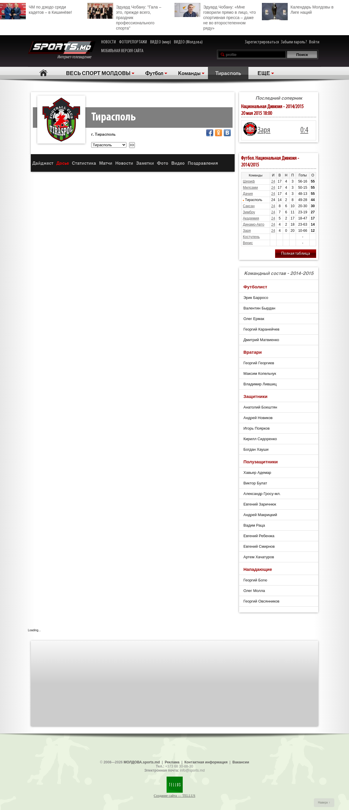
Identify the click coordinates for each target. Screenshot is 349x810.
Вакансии (241, 762)
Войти (314, 42)
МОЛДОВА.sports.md (142, 762)
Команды (189, 72)
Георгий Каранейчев (261, 329)
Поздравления (203, 163)
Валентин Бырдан (259, 308)
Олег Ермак (253, 318)
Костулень (251, 237)
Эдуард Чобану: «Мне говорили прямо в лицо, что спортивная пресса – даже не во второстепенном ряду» (215, 16)
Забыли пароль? (294, 42)
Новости (124, 163)
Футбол (154, 72)
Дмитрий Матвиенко (261, 340)
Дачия (248, 194)
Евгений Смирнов (259, 546)
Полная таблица (295, 253)
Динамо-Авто (253, 224)
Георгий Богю (255, 580)
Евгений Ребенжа (258, 536)
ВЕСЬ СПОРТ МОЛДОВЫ (98, 72)
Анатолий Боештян (260, 407)
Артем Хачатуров (258, 557)
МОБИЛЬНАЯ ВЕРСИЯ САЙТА (122, 51)
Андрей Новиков (258, 418)
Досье (62, 163)
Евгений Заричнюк (259, 504)
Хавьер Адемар (257, 472)
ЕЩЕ (263, 72)
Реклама (172, 762)
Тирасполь (228, 72)
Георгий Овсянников (261, 601)
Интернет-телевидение (62, 50)
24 (273, 181)
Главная (43, 73)
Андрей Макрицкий (260, 515)
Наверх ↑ (324, 802)
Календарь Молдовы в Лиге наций (298, 9)
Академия (251, 218)
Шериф (249, 181)
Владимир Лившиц (260, 384)
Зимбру (249, 212)
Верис (248, 243)
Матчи (105, 163)
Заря (263, 130)
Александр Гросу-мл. (262, 493)
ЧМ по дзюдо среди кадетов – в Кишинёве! (36, 9)
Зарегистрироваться (262, 42)
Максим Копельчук (259, 373)
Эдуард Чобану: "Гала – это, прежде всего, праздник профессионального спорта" (124, 16)
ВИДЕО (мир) (160, 42)
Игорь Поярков (256, 428)
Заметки (145, 163)
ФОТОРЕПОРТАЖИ (133, 42)
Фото (162, 163)
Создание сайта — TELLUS (174, 796)
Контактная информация (206, 762)
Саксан (249, 206)
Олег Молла (254, 590)
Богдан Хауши (255, 449)
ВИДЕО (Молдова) (188, 42)
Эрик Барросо (255, 297)
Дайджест (42, 163)
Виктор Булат (255, 483)
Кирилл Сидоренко (260, 439)
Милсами (250, 188)
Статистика (84, 163)
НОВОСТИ (108, 42)
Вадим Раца (254, 525)
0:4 (304, 130)
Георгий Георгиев (258, 363)
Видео (178, 163)
